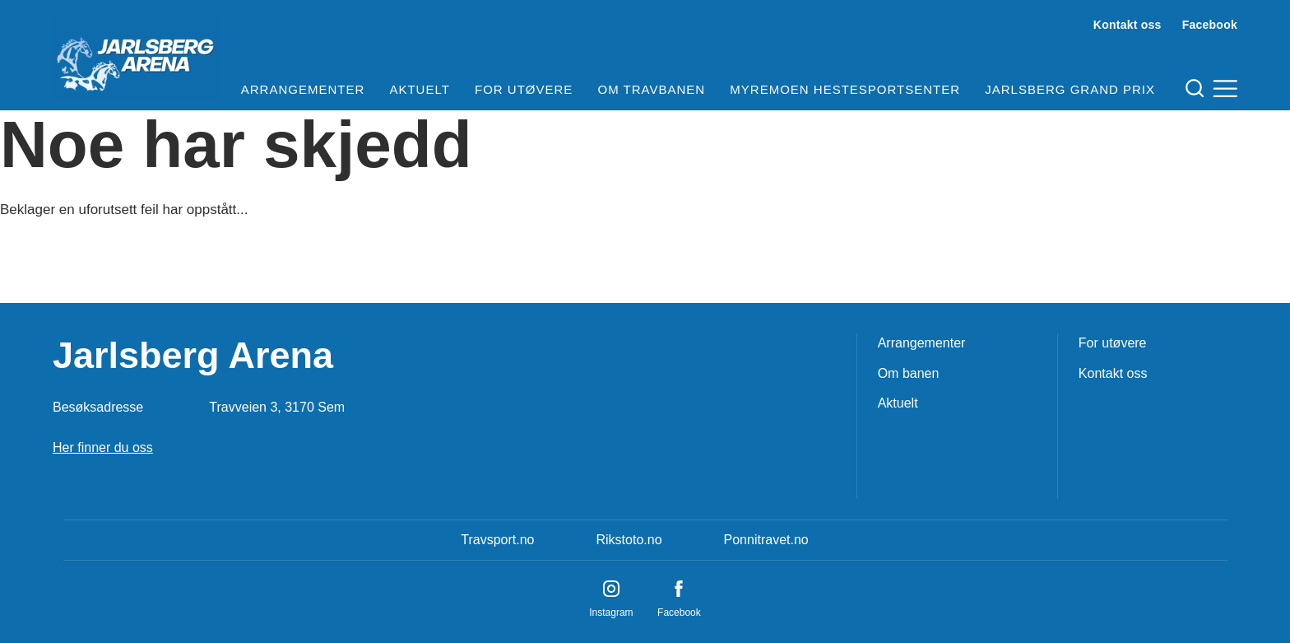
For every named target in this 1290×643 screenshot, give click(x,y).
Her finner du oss (103, 447)
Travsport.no (497, 540)
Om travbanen (652, 89)
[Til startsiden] (135, 57)
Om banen (909, 373)
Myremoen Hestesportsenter (845, 89)
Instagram (611, 612)
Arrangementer (303, 89)
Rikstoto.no (628, 540)
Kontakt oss (1127, 24)
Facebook (1209, 24)
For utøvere (524, 89)
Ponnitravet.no (766, 540)
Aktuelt (419, 89)
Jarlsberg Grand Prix (1070, 89)
